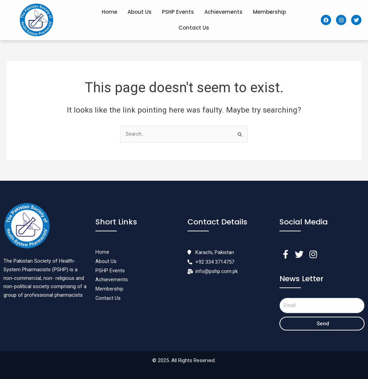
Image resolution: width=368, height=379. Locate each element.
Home (109, 11)
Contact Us (193, 27)
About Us (139, 11)
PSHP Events (178, 11)
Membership (269, 11)
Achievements (223, 11)
